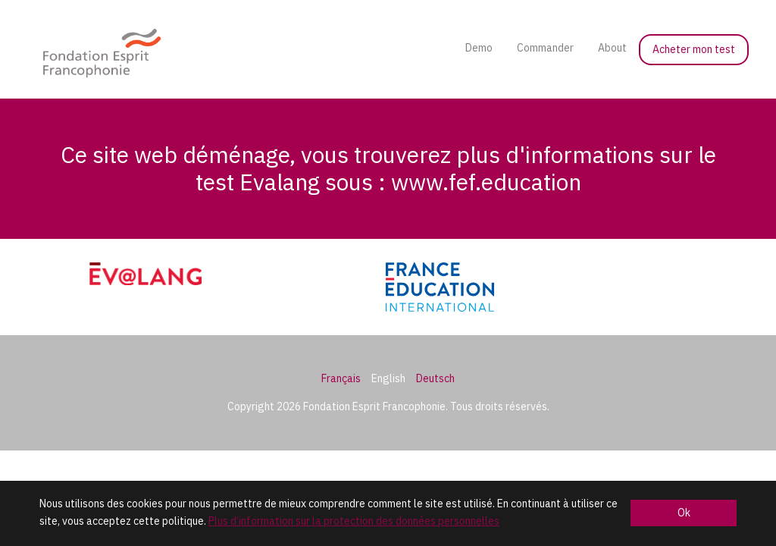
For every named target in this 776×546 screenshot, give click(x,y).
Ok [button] (683, 512)
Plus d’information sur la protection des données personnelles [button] (353, 521)
